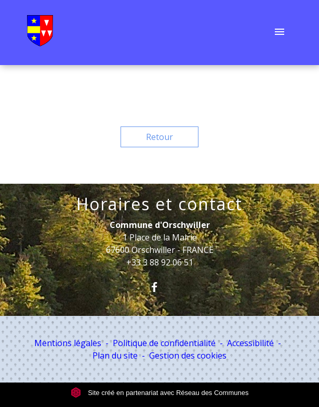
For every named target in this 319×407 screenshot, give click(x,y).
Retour (159, 137)
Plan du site (115, 355)
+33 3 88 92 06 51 (159, 262)
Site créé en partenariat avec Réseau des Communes (160, 393)
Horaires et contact (159, 204)
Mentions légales (67, 343)
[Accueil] (40, 32)
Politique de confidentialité (164, 343)
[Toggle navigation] (279, 33)
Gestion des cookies (188, 355)
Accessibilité (250, 343)
